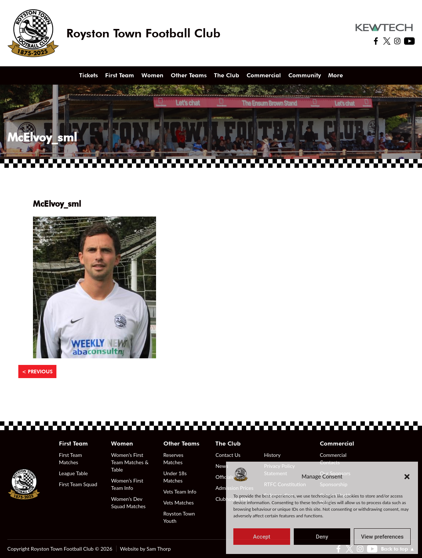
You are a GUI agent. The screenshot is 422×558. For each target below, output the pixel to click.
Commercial (264, 75)
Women (152, 75)
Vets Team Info (179, 491)
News (221, 466)
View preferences (382, 536)
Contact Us (227, 455)
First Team (119, 75)
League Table (73, 473)
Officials (224, 477)
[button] (407, 476)
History (272, 455)
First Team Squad (78, 484)
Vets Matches (178, 502)
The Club (226, 75)
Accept (261, 536)
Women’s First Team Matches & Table (129, 462)
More (335, 75)
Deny (322, 536)
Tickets (88, 75)
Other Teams (189, 75)
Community (304, 75)
